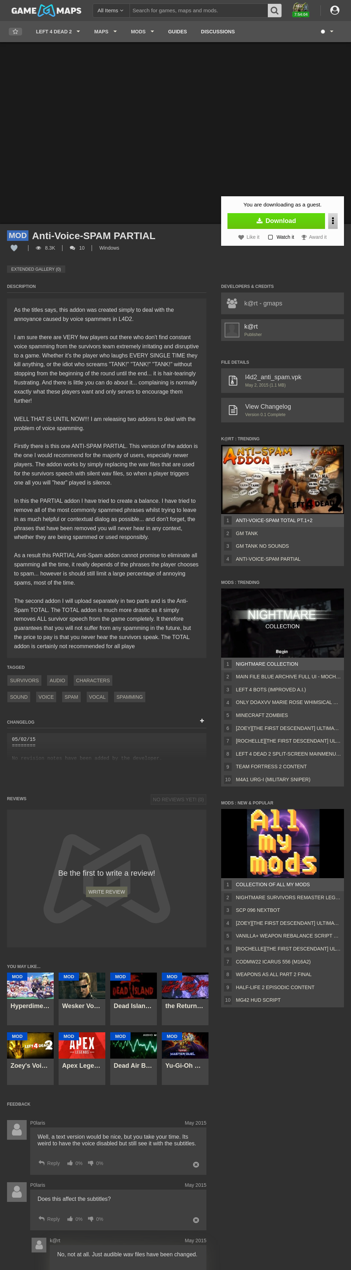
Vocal (97, 697)
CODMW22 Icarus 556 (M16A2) (273, 962)
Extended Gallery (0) (36, 269)
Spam (71, 697)
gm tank (247, 533)
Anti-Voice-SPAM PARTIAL (268, 559)
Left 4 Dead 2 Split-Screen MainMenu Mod (288, 754)
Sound (19, 697)
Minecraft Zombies (262, 715)
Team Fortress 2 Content (271, 766)
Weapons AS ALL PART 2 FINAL (274, 974)
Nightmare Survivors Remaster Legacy (288, 897)
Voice (46, 697)
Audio (57, 680)
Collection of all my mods (273, 884)
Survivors (24, 680)
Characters (93, 680)
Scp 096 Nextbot (258, 910)
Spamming (130, 697)
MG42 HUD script (258, 1000)
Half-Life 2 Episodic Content (275, 987)
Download (276, 220)
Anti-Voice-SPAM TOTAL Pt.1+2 (274, 520)
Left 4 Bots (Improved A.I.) (271, 689)
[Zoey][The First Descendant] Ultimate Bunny (288, 728)
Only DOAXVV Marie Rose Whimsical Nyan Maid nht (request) (288, 702)
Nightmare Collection (267, 664)
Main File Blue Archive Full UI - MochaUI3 (288, 676)
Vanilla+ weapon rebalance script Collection (288, 936)
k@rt (251, 326)
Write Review (106, 892)
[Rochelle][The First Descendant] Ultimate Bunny (288, 741)
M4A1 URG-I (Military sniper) (273, 779)
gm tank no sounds (262, 546)
